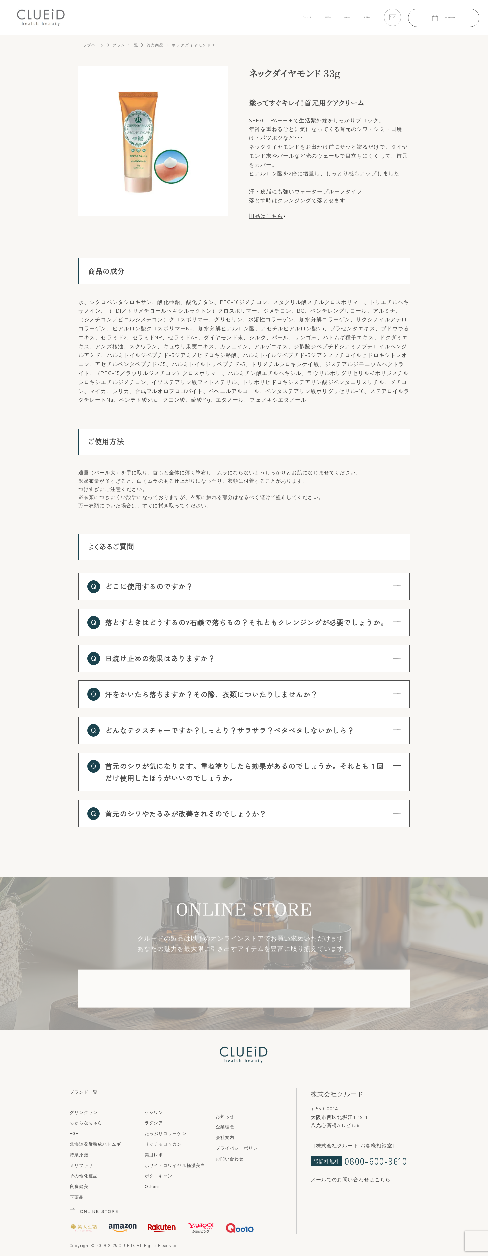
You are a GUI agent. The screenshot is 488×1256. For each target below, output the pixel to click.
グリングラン (84, 1112)
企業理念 (225, 1126)
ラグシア (154, 1123)
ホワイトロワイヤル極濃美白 (175, 1165)
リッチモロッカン (163, 1144)
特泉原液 (79, 1154)
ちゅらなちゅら (86, 1123)
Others (152, 1186)
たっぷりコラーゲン (166, 1133)
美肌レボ (154, 1154)
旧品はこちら (266, 216)
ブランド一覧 (84, 1092)
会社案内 (225, 1137)
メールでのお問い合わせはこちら (351, 1179)
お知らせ (225, 1116)
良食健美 (79, 1186)
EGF (74, 1133)
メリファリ (81, 1165)
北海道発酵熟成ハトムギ (95, 1144)
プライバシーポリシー (239, 1148)
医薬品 (77, 1197)
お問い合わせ (230, 1158)
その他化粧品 (84, 1175)
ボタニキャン (159, 1175)
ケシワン (154, 1112)
